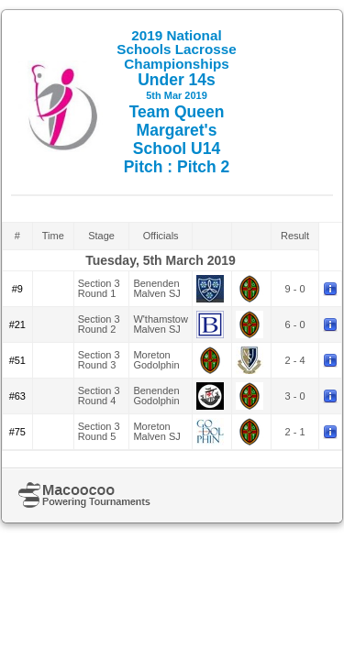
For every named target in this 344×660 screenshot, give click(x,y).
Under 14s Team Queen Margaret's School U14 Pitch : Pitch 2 (177, 102)
